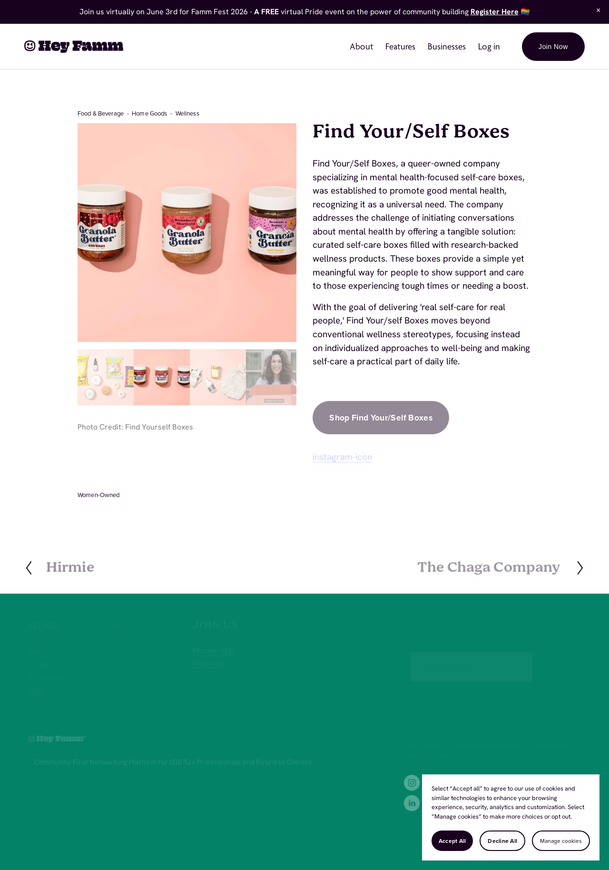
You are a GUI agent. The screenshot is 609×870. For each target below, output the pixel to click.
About (361, 46)
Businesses (447, 46)
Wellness (187, 113)
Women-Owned (98, 494)
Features (400, 46)
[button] (598, 10)
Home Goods (149, 113)
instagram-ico (340, 457)
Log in (489, 46)
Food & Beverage (101, 113)
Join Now (553, 46)
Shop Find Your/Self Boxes (380, 417)
